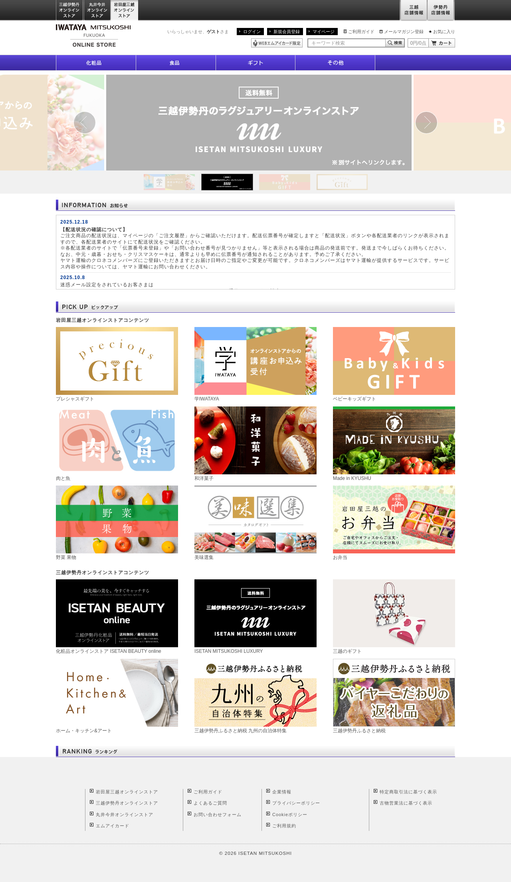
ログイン (252, 31)
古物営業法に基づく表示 (406, 803)
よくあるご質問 (210, 803)
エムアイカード (112, 825)
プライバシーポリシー (296, 803)
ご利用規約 (284, 825)
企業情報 (281, 791)
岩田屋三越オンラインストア (125, 10)
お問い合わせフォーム (218, 814)
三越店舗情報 (413, 10)
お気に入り (444, 31)
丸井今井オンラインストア (97, 10)
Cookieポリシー (289, 814)
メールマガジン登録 (404, 31)
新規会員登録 (286, 31)
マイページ (324, 31)
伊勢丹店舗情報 (441, 10)
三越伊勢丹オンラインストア (70, 10)
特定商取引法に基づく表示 (408, 791)
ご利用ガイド (361, 31)
